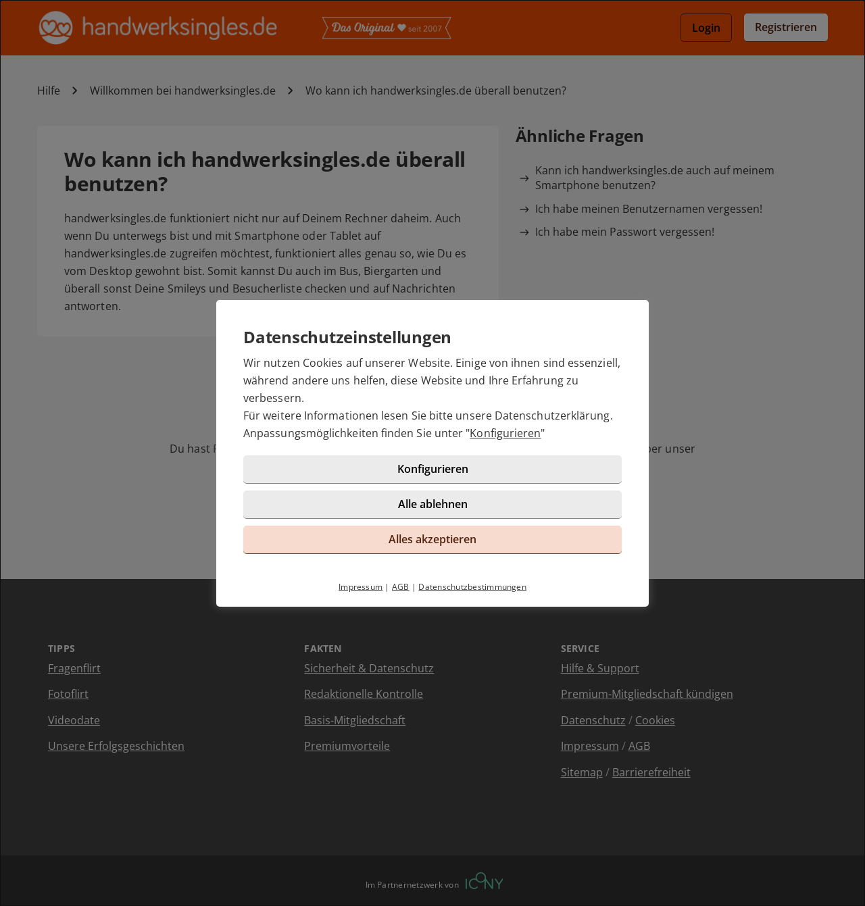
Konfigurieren (505, 433)
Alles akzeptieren (432, 539)
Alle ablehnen (433, 504)
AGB (401, 587)
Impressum (360, 587)
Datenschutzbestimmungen (472, 587)
